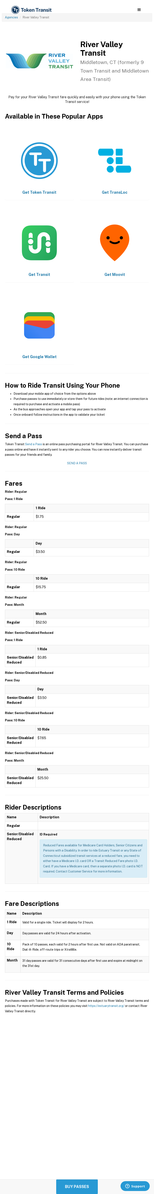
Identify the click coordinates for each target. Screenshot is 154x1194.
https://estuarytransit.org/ (106, 1006)
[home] (31, 10)
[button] (139, 9)
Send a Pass (33, 444)
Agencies (11, 17)
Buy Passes (77, 1186)
